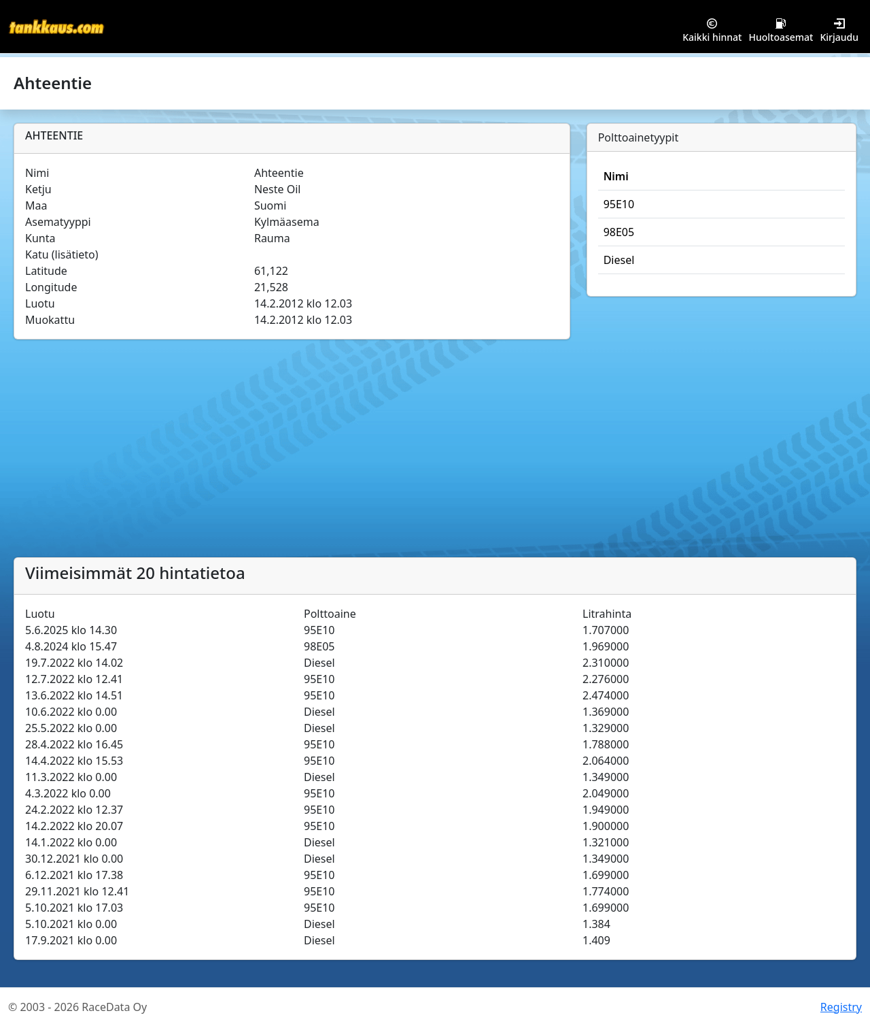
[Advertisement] (435, 455)
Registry (841, 1006)
